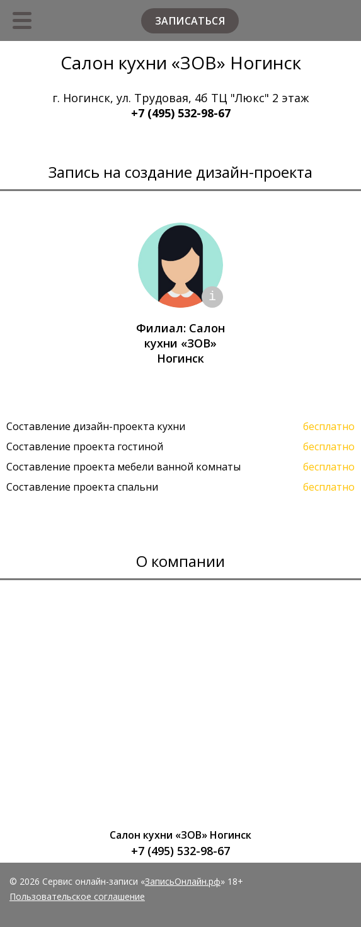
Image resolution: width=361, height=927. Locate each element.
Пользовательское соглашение (77, 896)
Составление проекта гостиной (84, 446)
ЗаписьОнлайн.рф (183, 881)
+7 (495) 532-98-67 (181, 112)
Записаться (190, 21)
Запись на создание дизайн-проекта (180, 172)
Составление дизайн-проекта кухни (95, 426)
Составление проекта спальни (82, 487)
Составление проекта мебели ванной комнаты (123, 467)
